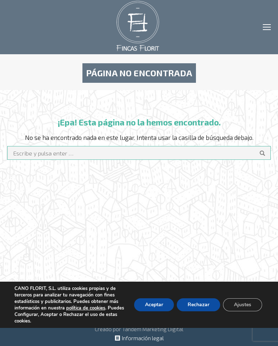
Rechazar (198, 304)
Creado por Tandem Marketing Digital (139, 329)
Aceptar (154, 304)
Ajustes (242, 304)
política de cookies (85, 308)
